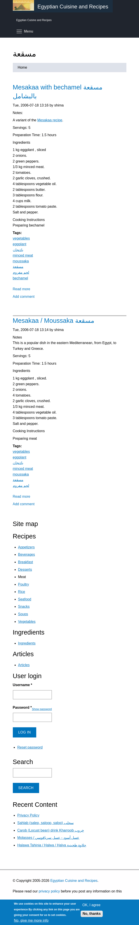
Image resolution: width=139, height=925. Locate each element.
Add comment (24, 296)
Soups (23, 614)
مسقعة (18, 267)
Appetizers (26, 547)
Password (22, 707)
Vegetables (27, 621)
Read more (21, 289)
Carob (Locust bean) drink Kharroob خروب (50, 830)
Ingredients (27, 643)
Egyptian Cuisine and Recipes (73, 880)
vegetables (21, 238)
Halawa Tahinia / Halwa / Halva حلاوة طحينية (51, 845)
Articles (24, 665)
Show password (42, 709)
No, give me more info (31, 920)
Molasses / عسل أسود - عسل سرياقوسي (48, 838)
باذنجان (18, 250)
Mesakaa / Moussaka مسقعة (53, 320)
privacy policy (49, 891)
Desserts (25, 569)
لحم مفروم (21, 272)
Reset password (30, 747)
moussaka (21, 261)
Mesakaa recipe (49, 120)
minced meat (23, 255)
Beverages (26, 554)
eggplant (19, 244)
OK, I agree (91, 905)
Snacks (24, 606)
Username (22, 685)
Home (22, 67)
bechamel (20, 278)
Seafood (24, 599)
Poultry (23, 584)
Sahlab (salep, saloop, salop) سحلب (45, 823)
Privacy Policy (28, 815)
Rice (21, 592)
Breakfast (25, 562)
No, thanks (92, 913)
